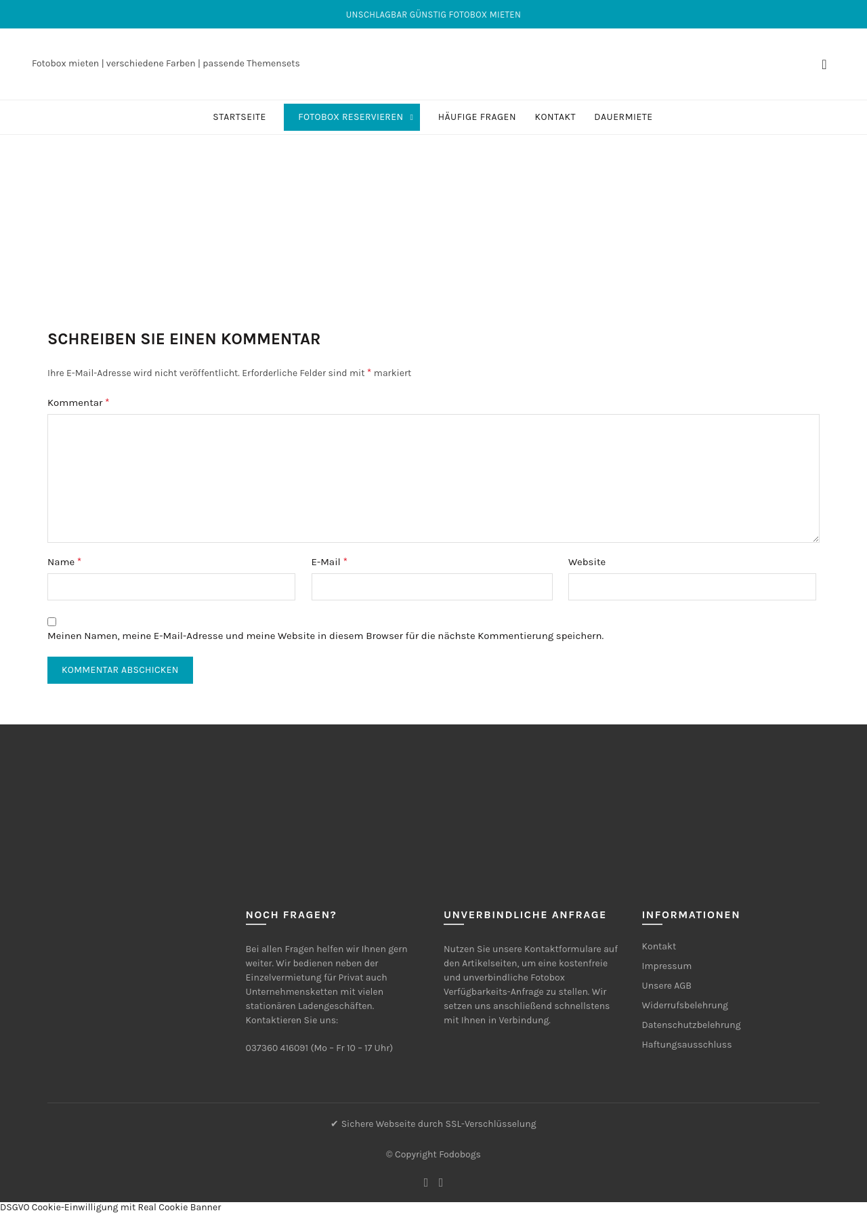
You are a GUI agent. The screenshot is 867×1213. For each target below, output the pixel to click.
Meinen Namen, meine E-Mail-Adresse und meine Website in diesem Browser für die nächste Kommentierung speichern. (325, 636)
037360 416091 (277, 1048)
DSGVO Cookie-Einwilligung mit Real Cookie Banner (110, 1207)
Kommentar (78, 402)
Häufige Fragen (477, 117)
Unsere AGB (667, 985)
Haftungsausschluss (687, 1044)
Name (64, 561)
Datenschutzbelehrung (691, 1025)
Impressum (667, 966)
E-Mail (329, 561)
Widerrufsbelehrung (685, 1005)
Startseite (239, 117)
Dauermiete (623, 117)
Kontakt (555, 117)
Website (587, 562)
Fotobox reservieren (350, 117)
